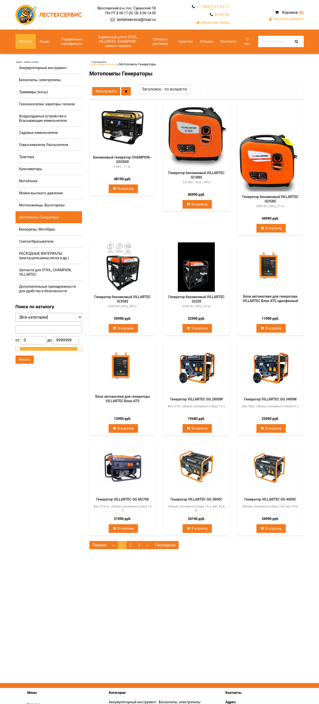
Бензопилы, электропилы (40, 80)
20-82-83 (222, 14)
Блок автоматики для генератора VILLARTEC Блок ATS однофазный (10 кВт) (270, 300)
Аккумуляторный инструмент (43, 68)
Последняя (165, 545)
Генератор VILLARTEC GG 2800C (196, 499)
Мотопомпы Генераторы (39, 217)
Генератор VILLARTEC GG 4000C (270, 499)
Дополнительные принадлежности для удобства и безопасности (47, 289)
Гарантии (185, 41)
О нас (247, 41)
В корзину (123, 188)
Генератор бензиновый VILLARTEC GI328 (196, 299)
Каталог (25, 41)
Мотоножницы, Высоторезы (42, 205)
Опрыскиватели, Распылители (43, 145)
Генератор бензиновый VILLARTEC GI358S (122, 299)
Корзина (289, 12)
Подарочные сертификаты (72, 41)
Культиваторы (30, 169)
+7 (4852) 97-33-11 (213, 6)
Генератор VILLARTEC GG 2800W (196, 399)
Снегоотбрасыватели (36, 241)
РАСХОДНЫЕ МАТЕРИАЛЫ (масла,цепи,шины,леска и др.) (44, 256)
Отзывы (206, 41)
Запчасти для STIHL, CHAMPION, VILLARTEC (45, 272)
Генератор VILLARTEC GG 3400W (270, 399)
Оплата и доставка (160, 41)
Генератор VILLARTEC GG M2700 (122, 499)
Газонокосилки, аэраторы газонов (47, 104)
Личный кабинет (286, 19)
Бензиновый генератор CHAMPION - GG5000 (122, 159)
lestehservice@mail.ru (136, 19)
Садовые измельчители (38, 133)
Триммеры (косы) (33, 92)
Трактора (26, 157)
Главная (95, 64)
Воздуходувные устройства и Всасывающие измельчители (43, 118)
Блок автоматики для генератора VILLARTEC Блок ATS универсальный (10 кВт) (122, 401)
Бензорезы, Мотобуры (37, 229)
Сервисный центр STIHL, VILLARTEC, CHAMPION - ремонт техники (118, 41)
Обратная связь (213, 22)
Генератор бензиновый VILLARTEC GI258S (270, 199)
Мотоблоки (28, 181)
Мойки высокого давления (41, 193)
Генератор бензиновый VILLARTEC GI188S (196, 175)
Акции (44, 41)
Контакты (228, 41)
